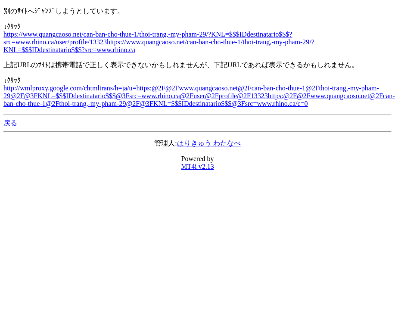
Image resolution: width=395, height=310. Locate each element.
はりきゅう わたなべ (209, 143)
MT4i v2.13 (197, 166)
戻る (10, 123)
